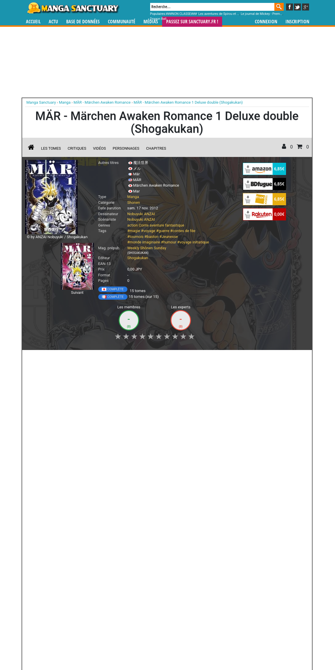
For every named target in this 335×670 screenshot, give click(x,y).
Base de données (83, 21)
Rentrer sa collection (169, 650)
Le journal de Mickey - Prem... (262, 14)
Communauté (121, 21)
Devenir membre (141, 650)
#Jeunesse (168, 236)
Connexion (266, 21)
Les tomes (51, 148)
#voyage (148, 231)
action (132, 225)
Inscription (297, 21)
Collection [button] (65, 358)
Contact (200, 650)
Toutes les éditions (119, 544)
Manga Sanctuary (92, 616)
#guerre (162, 231)
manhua (211, 616)
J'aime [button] (40, 358)
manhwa (198, 616)
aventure (157, 225)
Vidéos (99, 148)
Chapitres (156, 148)
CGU (189, 650)
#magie (133, 231)
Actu (53, 21)
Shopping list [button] (96, 358)
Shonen (133, 202)
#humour (168, 242)
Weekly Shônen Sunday (146, 248)
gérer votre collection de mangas (149, 620)
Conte (144, 225)
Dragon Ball (158, 19)
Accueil (33, 21)
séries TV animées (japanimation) (250, 616)
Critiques (77, 148)
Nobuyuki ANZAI (141, 214)
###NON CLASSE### (181, 14)
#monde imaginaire (143, 242)
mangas (184, 616)
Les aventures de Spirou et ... (218, 14)
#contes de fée (182, 231)
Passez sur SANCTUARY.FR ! (192, 21)
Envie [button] (123, 358)
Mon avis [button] (147, 358)
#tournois (135, 236)
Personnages (126, 148)
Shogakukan (137, 258)
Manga (73, 7)
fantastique (174, 225)
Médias (150, 21)
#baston (151, 236)
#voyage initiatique (193, 242)
